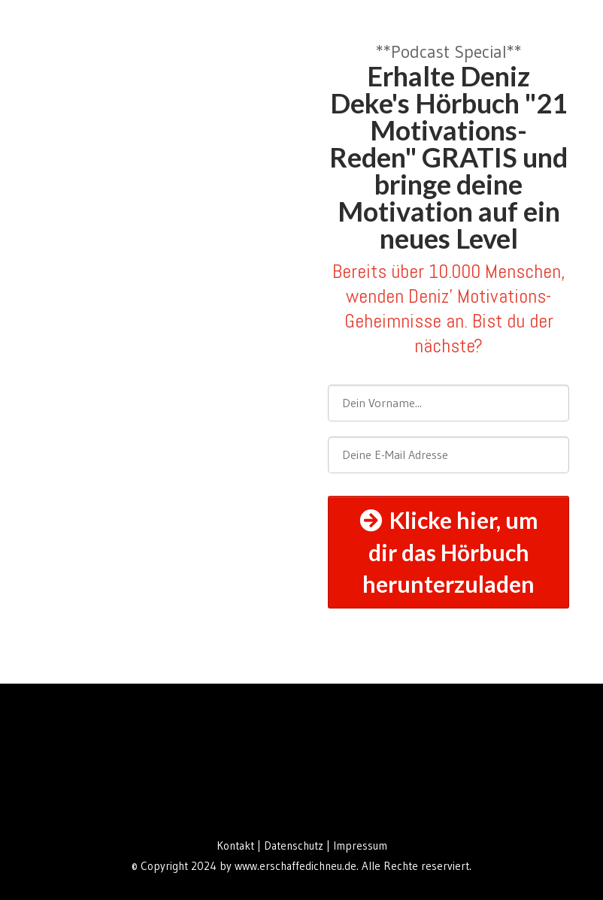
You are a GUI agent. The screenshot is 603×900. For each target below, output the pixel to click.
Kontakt (235, 845)
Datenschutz (295, 845)
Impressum (360, 845)
